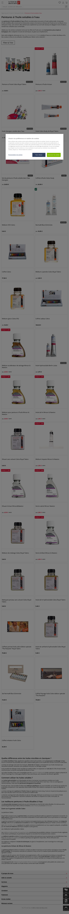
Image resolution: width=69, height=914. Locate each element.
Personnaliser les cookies (15, 154)
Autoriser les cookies (54, 155)
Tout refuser (38, 155)
